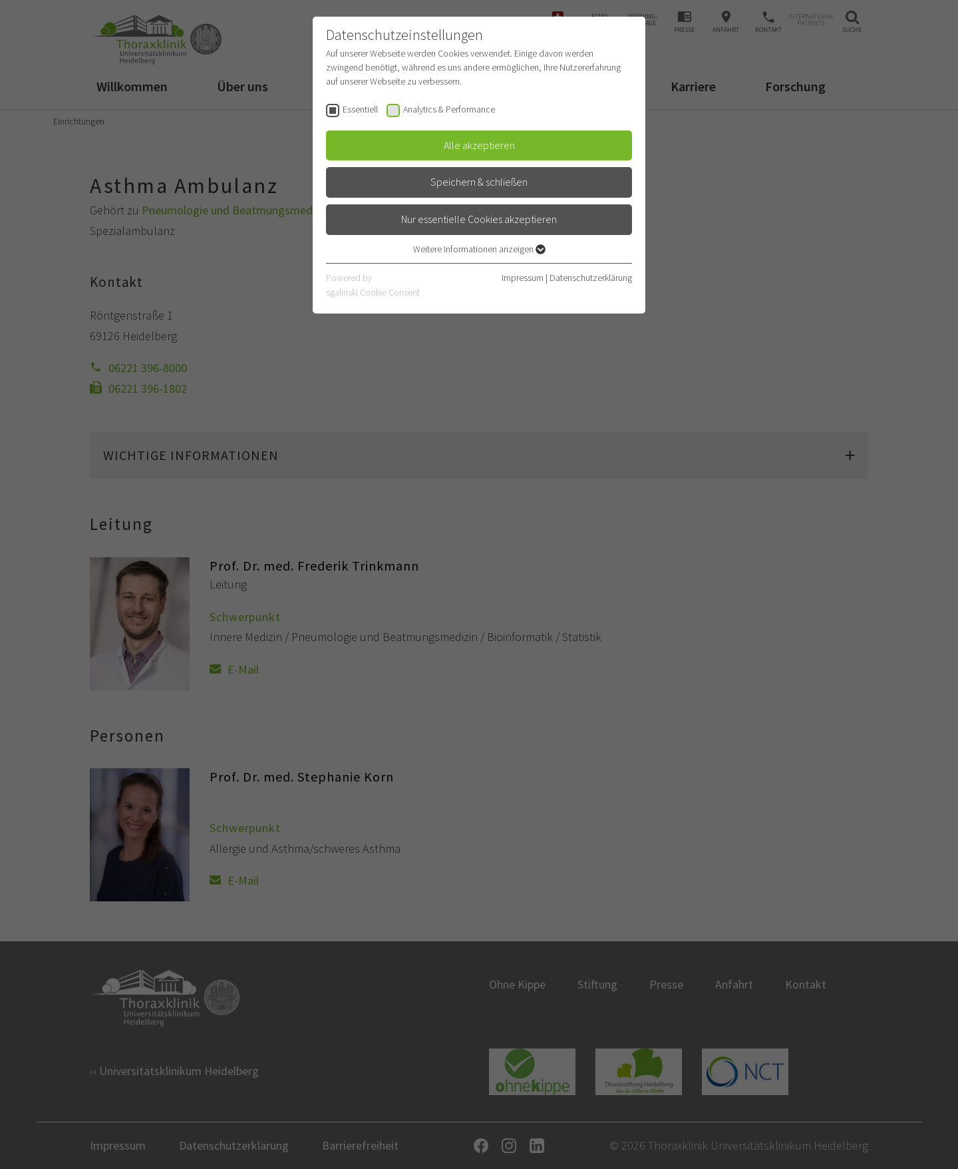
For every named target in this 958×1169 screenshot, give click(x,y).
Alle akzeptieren (479, 145)
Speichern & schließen (479, 181)
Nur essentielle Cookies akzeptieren (479, 219)
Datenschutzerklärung (591, 278)
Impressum (523, 278)
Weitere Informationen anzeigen (479, 249)
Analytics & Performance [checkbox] (449, 109)
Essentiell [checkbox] (360, 109)
